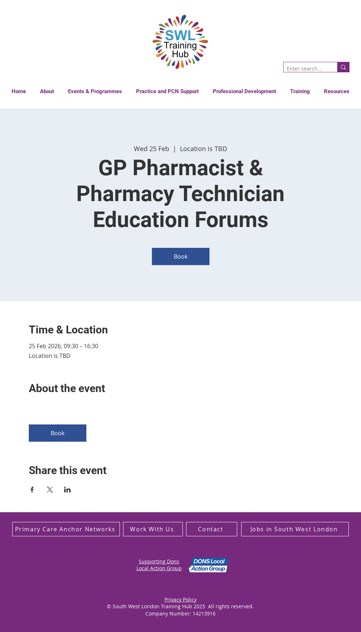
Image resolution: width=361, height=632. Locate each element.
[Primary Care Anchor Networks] (66, 529)
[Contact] (211, 529)
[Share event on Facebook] (32, 489)
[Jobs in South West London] (295, 529)
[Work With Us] (153, 529)
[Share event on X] (49, 489)
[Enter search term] (304, 68)
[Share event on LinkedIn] (67, 489)
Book (181, 256)
